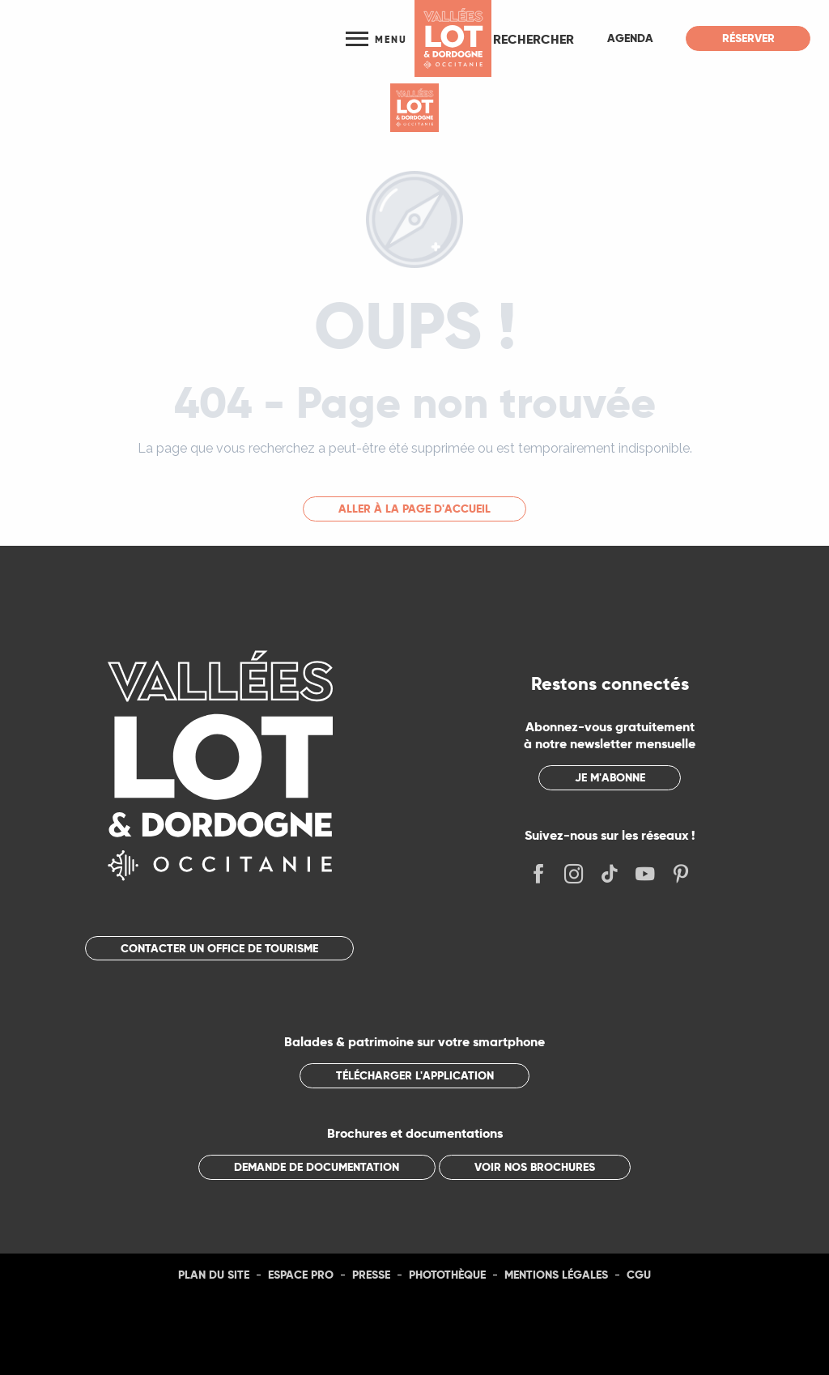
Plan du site (213, 1274)
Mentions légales (556, 1274)
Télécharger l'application (415, 1075)
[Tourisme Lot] (414, 107)
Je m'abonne (610, 777)
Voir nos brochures (534, 1167)
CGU (639, 1274)
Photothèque (447, 1274)
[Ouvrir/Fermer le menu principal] (376, 38)
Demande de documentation (316, 1167)
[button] (533, 39)
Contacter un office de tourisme (219, 948)
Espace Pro (301, 1274)
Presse (371, 1274)
